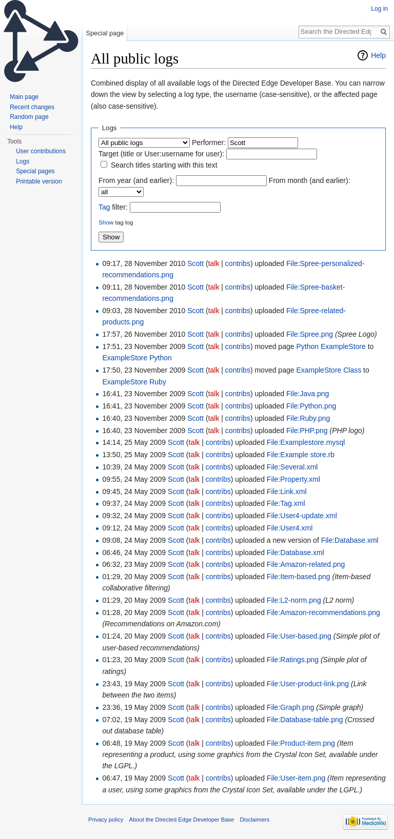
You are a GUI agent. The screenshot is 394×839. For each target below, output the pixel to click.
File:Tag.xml (286, 503)
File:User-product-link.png (308, 684)
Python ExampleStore (330, 346)
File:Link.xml (287, 491)
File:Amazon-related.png (306, 564)
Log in (379, 8)
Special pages (35, 171)
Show (105, 222)
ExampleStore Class (328, 370)
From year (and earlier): (136, 180)
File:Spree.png (309, 334)
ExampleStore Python (136, 358)
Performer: (209, 142)
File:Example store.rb (300, 455)
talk (214, 263)
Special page (105, 33)
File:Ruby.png (308, 418)
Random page (29, 116)
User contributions (41, 151)
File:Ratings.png (293, 660)
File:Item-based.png (298, 576)
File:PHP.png (307, 430)
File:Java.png (307, 394)
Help (378, 55)
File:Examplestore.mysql (306, 442)
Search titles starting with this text (164, 165)
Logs (22, 161)
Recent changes (32, 107)
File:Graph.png (290, 707)
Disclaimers (254, 819)
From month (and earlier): (309, 180)
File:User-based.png (299, 636)
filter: (113, 207)
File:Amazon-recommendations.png (323, 612)
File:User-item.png (296, 778)
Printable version (39, 181)
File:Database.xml (350, 540)
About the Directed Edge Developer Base (181, 819)
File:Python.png (311, 406)
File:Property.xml (293, 479)
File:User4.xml (289, 528)
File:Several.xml (292, 467)
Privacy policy (105, 819)
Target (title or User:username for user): (161, 154)
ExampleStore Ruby (134, 382)
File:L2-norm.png (294, 600)
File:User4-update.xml (302, 515)
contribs (237, 263)
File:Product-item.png (301, 743)
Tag (104, 207)
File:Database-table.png (305, 719)
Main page (24, 96)
